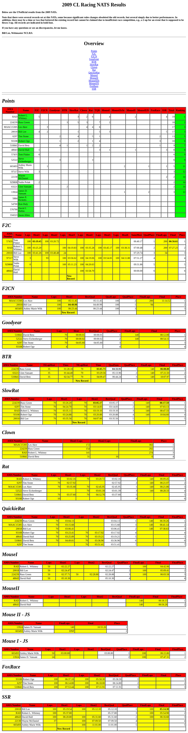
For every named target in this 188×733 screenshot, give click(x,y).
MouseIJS (94, 83)
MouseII (94, 78)
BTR (94, 61)
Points (94, 51)
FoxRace (94, 86)
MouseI (94, 75)
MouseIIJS (94, 80)
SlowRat (94, 64)
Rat (94, 69)
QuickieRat (94, 72)
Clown (94, 67)
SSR (94, 88)
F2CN (94, 56)
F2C (94, 53)
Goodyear (94, 59)
